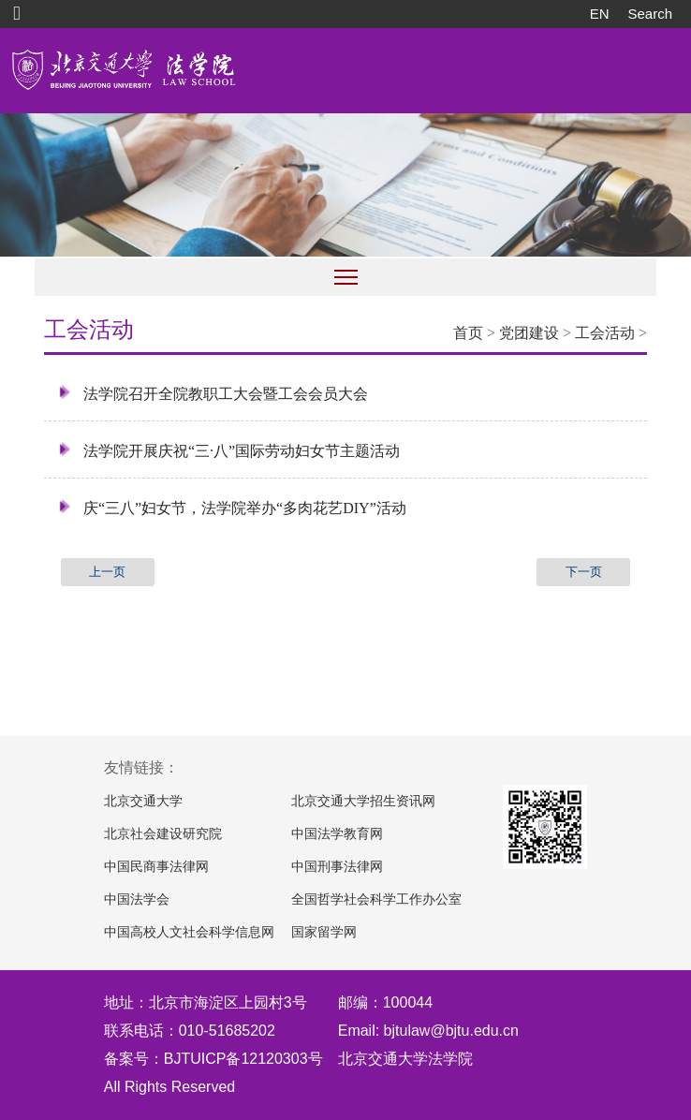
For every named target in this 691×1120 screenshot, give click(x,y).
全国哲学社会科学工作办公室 (376, 899)
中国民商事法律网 (156, 867)
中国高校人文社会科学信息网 (189, 932)
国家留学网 (324, 932)
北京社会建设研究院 (163, 834)
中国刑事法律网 (337, 867)
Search (649, 14)
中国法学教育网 (337, 834)
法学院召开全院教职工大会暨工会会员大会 (213, 393)
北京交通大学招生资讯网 (363, 801)
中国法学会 (136, 899)
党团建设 (529, 333)
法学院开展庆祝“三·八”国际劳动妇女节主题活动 (229, 450)
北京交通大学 (143, 801)
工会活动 (605, 333)
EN (600, 14)
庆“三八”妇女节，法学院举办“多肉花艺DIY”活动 (232, 507)
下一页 (584, 572)
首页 (468, 333)
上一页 (107, 572)
